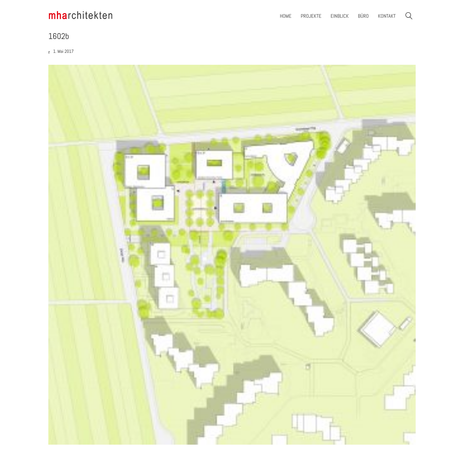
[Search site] (408, 16)
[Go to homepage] (80, 16)
